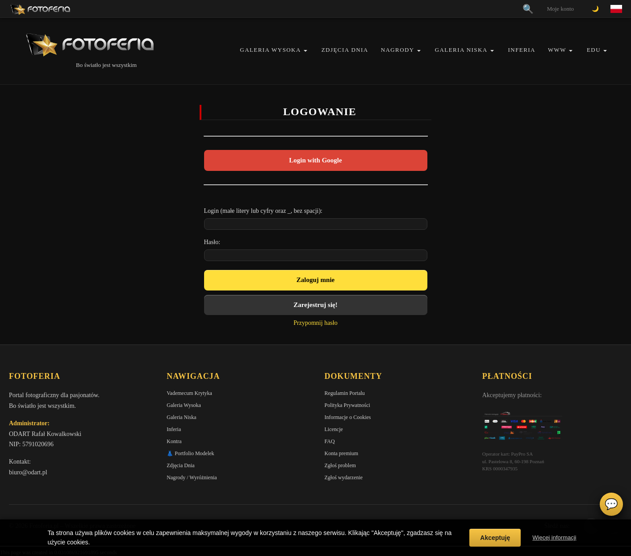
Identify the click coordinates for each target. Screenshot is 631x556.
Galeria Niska (461, 49)
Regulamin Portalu (345, 393)
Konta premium (342, 453)
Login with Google (315, 160)
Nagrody (397, 49)
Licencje (334, 429)
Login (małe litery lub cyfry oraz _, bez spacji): (263, 210)
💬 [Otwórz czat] (611, 504)
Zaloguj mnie (315, 279)
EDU (594, 49)
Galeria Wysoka (270, 49)
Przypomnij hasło (315, 322)
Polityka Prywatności (347, 405)
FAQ (330, 441)
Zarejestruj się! (315, 304)
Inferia (521, 49)
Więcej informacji (554, 537)
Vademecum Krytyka (189, 393)
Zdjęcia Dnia (345, 49)
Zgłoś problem (340, 465)
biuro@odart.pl (28, 472)
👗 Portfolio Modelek (190, 453)
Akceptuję (495, 537)
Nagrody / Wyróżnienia (192, 477)
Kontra (174, 441)
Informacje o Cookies (348, 417)
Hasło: (212, 242)
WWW (557, 49)
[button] (305, 50)
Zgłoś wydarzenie (344, 477)
